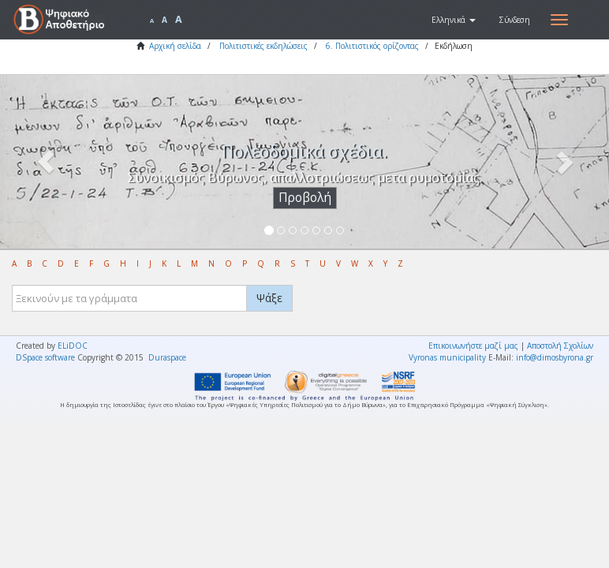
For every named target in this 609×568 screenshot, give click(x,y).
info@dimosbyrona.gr (554, 357)
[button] (454, 19)
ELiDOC (73, 345)
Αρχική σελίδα (175, 45)
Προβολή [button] (304, 197)
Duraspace (167, 357)
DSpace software (45, 357)
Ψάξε (269, 297)
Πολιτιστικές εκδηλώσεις (263, 45)
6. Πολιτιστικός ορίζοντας (372, 45)
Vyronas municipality (447, 357)
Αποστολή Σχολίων (560, 345)
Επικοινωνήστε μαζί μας (473, 345)
